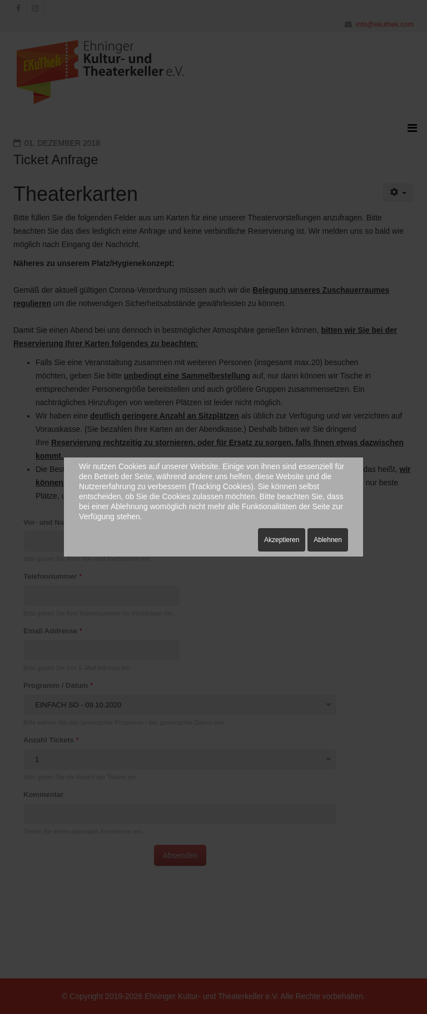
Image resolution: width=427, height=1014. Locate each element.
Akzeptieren (281, 540)
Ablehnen (328, 540)
